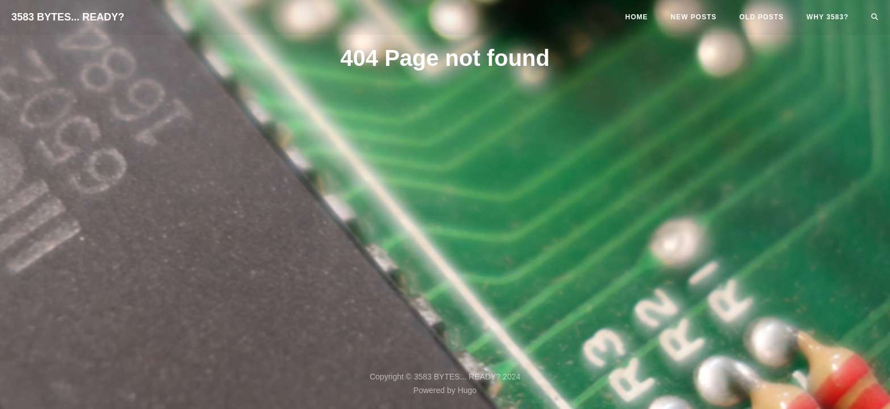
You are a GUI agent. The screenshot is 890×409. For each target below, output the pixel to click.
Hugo (466, 390)
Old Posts (762, 17)
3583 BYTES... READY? (67, 17)
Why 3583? (828, 17)
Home (636, 17)
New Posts (694, 17)
